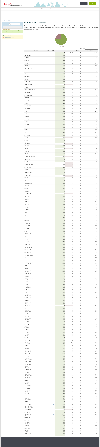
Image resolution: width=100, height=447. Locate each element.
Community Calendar (78, 442)
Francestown (28, 247)
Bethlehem (28, 182)
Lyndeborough (29, 262)
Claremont (28, 414)
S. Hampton (28, 385)
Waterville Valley (28, 233)
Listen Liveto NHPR (84, 4)
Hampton (27, 353)
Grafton (27, 198)
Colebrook (28, 142)
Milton (26, 401)
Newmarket (28, 366)
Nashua (27, 271)
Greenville (28, 252)
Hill (26, 308)
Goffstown (28, 249)
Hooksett (27, 310)
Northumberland (30, 156)
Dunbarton (28, 302)
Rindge (26, 121)
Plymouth (27, 225)
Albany (27, 71)
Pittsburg (27, 158)
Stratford (28, 166)
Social (69, 442)
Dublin (26, 103)
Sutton (27, 324)
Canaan (27, 188)
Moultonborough (30, 89)
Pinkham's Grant (28, 172)
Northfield (28, 318)
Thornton (27, 230)
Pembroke (27, 319)
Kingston (27, 358)
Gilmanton (28, 62)
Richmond (27, 119)
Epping (26, 345)
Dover (26, 391)
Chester (27, 337)
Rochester (28, 404)
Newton (27, 367)
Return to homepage (45, 8)
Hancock (27, 254)
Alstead (27, 100)
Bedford (27, 241)
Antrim (27, 239)
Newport (27, 425)
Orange (27, 220)
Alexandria (28, 175)
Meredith (27, 65)
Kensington (28, 356)
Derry (26, 342)
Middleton (28, 399)
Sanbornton (28, 68)
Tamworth (28, 94)
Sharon (27, 279)
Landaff (27, 207)
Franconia (28, 196)
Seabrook (27, 383)
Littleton (27, 214)
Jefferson (27, 151)
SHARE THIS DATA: (6, 29)
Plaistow (27, 374)
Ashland (27, 177)
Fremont (27, 348)
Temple (26, 281)
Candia (26, 335)
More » (53, 63)
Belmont (27, 57)
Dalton (27, 145)
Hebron (27, 204)
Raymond (27, 377)
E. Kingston (28, 343)
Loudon (27, 313)
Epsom (26, 303)
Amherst (27, 238)
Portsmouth (28, 375)
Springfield (28, 428)
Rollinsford (28, 406)
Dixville (27, 169)
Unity (26, 431)
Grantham (27, 420)
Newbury (27, 316)
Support (56, 442)
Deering (27, 246)
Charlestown (28, 412)
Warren (27, 231)
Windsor (27, 286)
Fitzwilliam (28, 105)
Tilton (26, 70)
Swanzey (27, 129)
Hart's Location (28, 84)
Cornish (27, 415)
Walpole (27, 132)
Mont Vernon (28, 270)
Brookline (28, 244)
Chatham (27, 76)
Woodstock (28, 236)
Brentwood (28, 334)
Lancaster (27, 153)
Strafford (28, 409)
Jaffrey (27, 111)
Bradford (27, 294)
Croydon (27, 417)
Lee (25, 396)
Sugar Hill (28, 228)
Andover (27, 289)
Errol (26, 148)
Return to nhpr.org (55, 8)
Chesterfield (28, 102)
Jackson (27, 86)
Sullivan (27, 126)
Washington (28, 433)
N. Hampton (28, 369)
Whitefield (28, 167)
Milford (27, 268)
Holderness (28, 206)
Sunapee (27, 430)
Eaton (26, 79)
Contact (50, 442)
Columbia (27, 143)
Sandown (27, 382)
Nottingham (28, 372)
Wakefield (27, 97)
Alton (26, 54)
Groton (27, 199)
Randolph (27, 159)
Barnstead (28, 55)
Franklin (27, 305)
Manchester (28, 263)
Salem (26, 380)
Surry (26, 127)
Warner (27, 326)
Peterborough (29, 278)
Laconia (27, 63)
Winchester (28, 135)
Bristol (27, 185)
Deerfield (27, 340)
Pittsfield (27, 321)
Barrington (28, 390)
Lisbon (26, 212)
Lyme (26, 217)
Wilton (27, 284)
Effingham (28, 81)
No (69, 50)
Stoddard (27, 124)
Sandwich (27, 92)
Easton (27, 191)
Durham (27, 393)
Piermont (27, 223)
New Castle (28, 361)
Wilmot (27, 329)
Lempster (27, 423)
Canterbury (28, 295)
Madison (27, 87)
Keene (26, 113)
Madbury (27, 398)
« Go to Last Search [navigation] (6, 20)
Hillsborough (29, 255)
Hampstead (28, 351)
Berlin (26, 137)
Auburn (27, 332)
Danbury (27, 300)
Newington (28, 364)
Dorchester (28, 190)
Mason (26, 265)
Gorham (27, 150)
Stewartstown (29, 164)
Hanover (27, 201)
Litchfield (27, 260)
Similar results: (6, 24)
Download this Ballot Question (9, 35)
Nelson (27, 118)
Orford (27, 222)
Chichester (28, 297)
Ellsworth (28, 193)
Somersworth (29, 407)
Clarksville (28, 140)
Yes (60, 50)
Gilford (27, 60)
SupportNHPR (92, 4)
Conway (27, 78)
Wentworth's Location (30, 174)
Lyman (26, 215)
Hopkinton (28, 311)
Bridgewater (28, 183)
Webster (27, 327)
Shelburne (28, 161)
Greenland (28, 350)
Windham (27, 388)
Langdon (27, 422)
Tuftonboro (28, 95)
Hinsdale (27, 110)
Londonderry (28, 359)
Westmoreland (29, 134)
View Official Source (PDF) (8, 37)
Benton (27, 180)
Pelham (27, 276)
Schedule (63, 442)
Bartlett (27, 73)
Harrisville (28, 108)
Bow (26, 292)
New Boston (28, 273)
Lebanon (27, 209)
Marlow (27, 116)
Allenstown (28, 287)
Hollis (26, 257)
